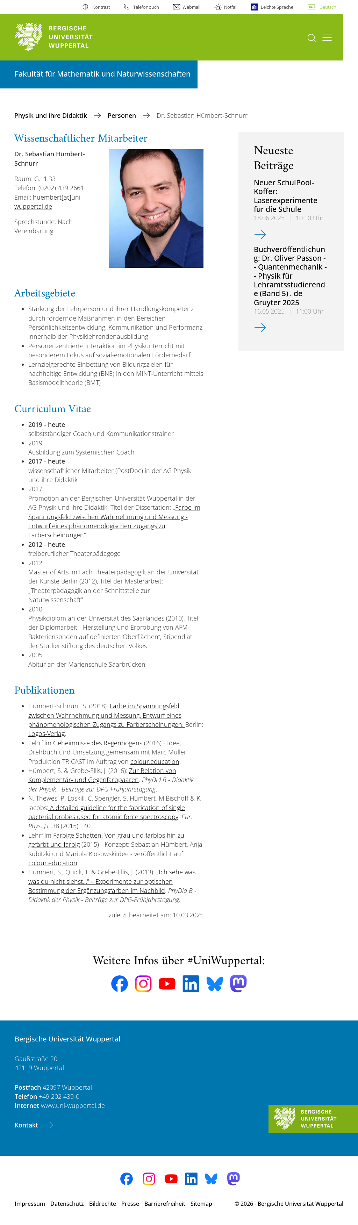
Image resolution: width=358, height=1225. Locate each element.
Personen (123, 115)
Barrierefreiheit (164, 1204)
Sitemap (201, 1204)
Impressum (30, 1204)
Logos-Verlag (46, 733)
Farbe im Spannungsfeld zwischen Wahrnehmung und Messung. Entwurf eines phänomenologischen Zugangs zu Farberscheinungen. (106, 715)
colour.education (154, 761)
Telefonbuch (146, 7)
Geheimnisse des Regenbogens (97, 743)
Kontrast (101, 7)
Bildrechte (102, 1204)
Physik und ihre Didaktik (51, 115)
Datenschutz (67, 1204)
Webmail (191, 7)
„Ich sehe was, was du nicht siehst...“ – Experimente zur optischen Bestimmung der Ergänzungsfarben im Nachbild (112, 881)
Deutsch (328, 7)
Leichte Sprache (277, 7)
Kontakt (27, 1125)
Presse (130, 1204)
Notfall (230, 7)
